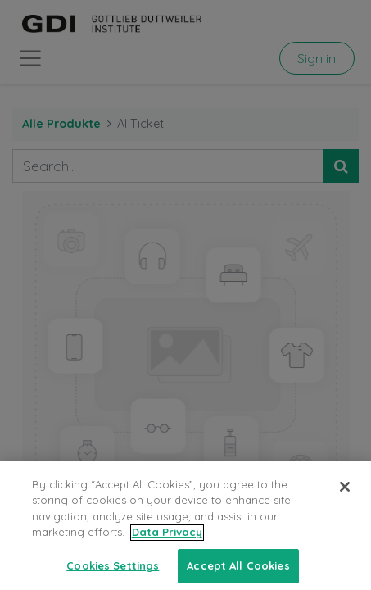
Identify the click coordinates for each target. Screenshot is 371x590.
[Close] (345, 496)
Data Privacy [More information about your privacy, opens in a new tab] (167, 540)
